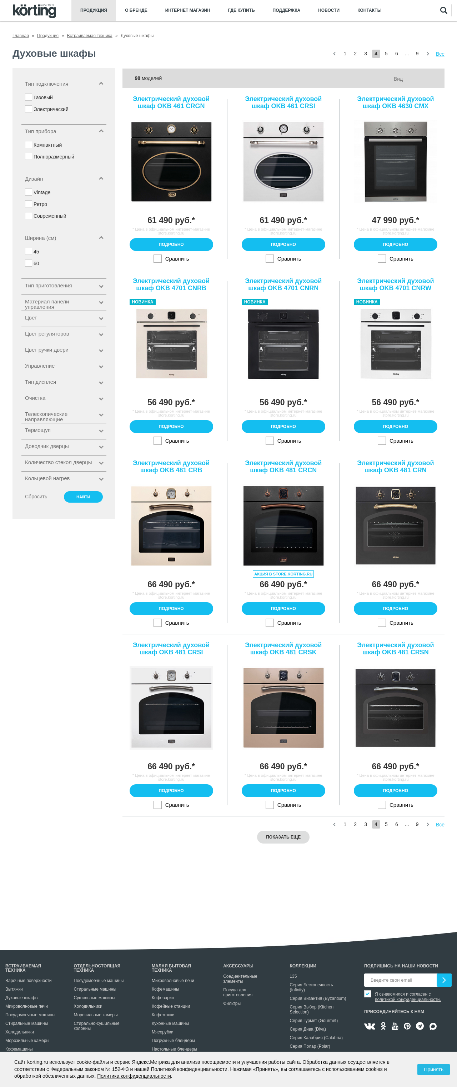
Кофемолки (163, 1014)
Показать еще (283, 837)
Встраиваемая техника (23, 968)
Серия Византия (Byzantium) (318, 998)
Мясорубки (163, 1032)
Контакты (369, 10)
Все (440, 54)
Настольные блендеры (174, 1049)
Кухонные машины (170, 1023)
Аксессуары (238, 966)
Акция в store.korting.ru (283, 574)
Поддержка (287, 10)
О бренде (136, 10)
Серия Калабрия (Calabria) (316, 1037)
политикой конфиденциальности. (408, 999)
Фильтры (232, 1003)
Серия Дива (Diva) (308, 1029)
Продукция (93, 10)
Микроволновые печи (26, 1006)
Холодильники (19, 1032)
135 (293, 976)
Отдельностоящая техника (97, 968)
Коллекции (303, 966)
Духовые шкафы (21, 997)
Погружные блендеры (173, 1040)
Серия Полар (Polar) (310, 1046)
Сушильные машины (94, 997)
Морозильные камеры (27, 1040)
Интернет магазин (187, 10)
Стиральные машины (26, 1023)
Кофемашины (19, 1049)
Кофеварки (163, 997)
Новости (328, 10)
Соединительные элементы (240, 979)
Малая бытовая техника (171, 968)
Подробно (171, 244)
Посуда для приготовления (237, 992)
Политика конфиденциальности (134, 1076)
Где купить (241, 10)
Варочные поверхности (28, 980)
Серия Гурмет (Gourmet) (314, 1020)
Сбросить (36, 496)
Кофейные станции (171, 1006)
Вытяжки (14, 989)
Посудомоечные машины (30, 1014)
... (407, 53)
